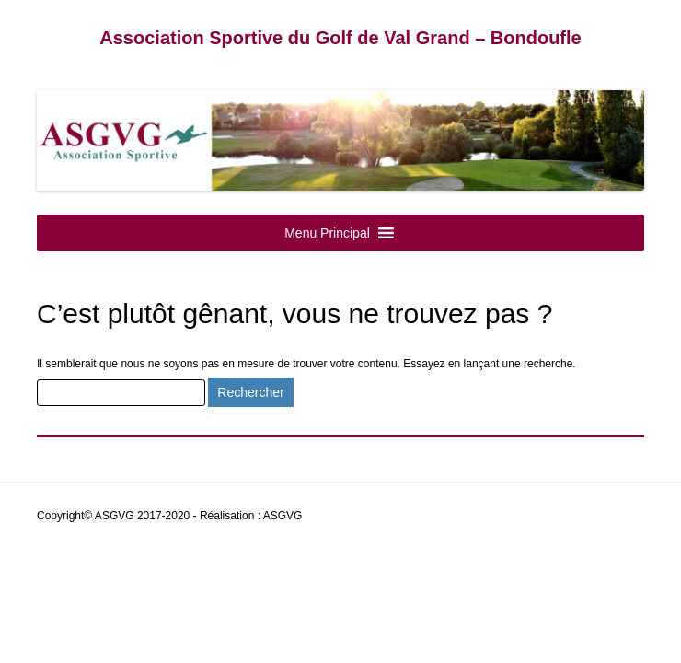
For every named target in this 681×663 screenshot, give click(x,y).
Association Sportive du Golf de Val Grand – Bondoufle (340, 38)
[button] (327, 233)
